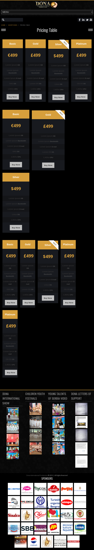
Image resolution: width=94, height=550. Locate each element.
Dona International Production (36, 475)
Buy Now (13, 97)
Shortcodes (12, 25)
